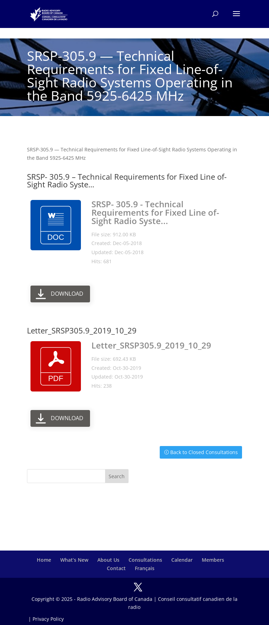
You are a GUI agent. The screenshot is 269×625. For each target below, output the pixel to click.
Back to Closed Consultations (204, 452)
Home (44, 559)
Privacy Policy (48, 619)
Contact (116, 568)
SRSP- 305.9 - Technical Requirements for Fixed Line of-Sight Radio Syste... (155, 212)
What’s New (74, 559)
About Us (108, 559)
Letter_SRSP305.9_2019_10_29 (151, 345)
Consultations (145, 559)
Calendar (182, 559)
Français (144, 568)
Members (213, 559)
